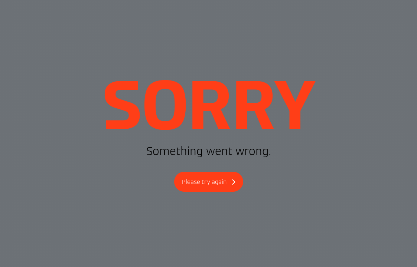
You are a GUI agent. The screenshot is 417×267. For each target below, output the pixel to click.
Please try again (208, 182)
